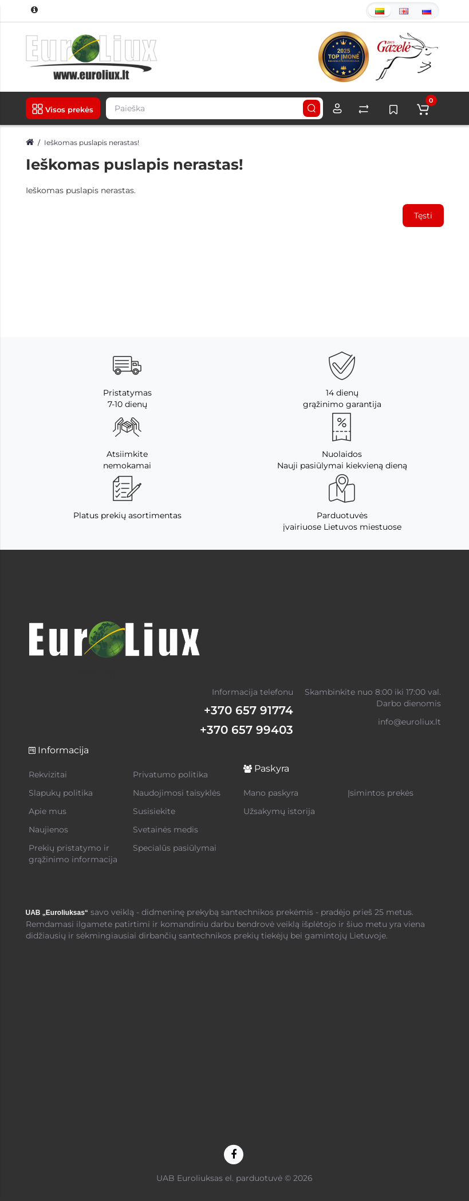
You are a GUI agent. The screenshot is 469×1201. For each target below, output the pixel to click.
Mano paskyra (270, 793)
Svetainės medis (165, 829)
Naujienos (48, 829)
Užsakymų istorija (279, 811)
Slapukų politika (61, 793)
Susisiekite (154, 811)
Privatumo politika (170, 774)
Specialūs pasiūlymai (174, 848)
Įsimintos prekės (380, 793)
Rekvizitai (48, 774)
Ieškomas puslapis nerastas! (91, 142)
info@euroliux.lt (409, 722)
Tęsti (423, 215)
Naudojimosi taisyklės (176, 793)
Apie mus (47, 811)
